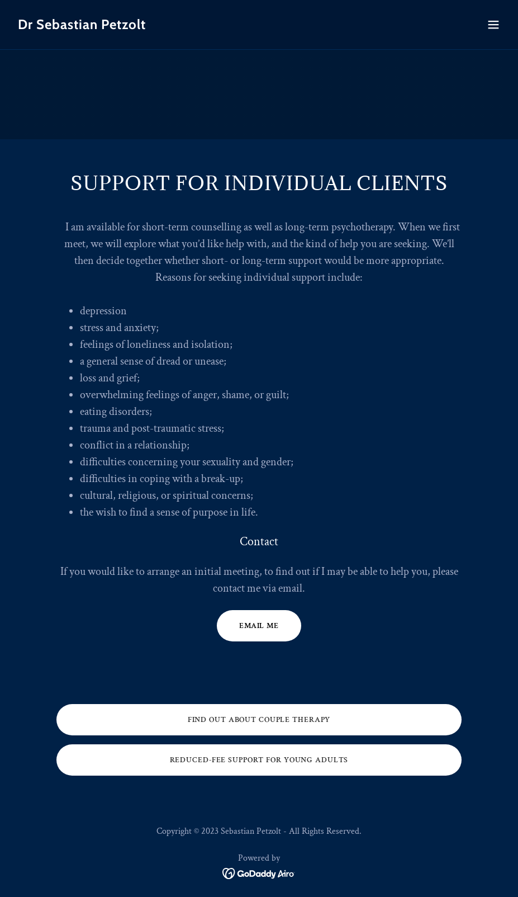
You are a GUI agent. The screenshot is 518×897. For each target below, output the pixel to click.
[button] (493, 24)
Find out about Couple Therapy (259, 720)
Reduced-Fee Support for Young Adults (259, 760)
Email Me (259, 626)
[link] (82, 26)
